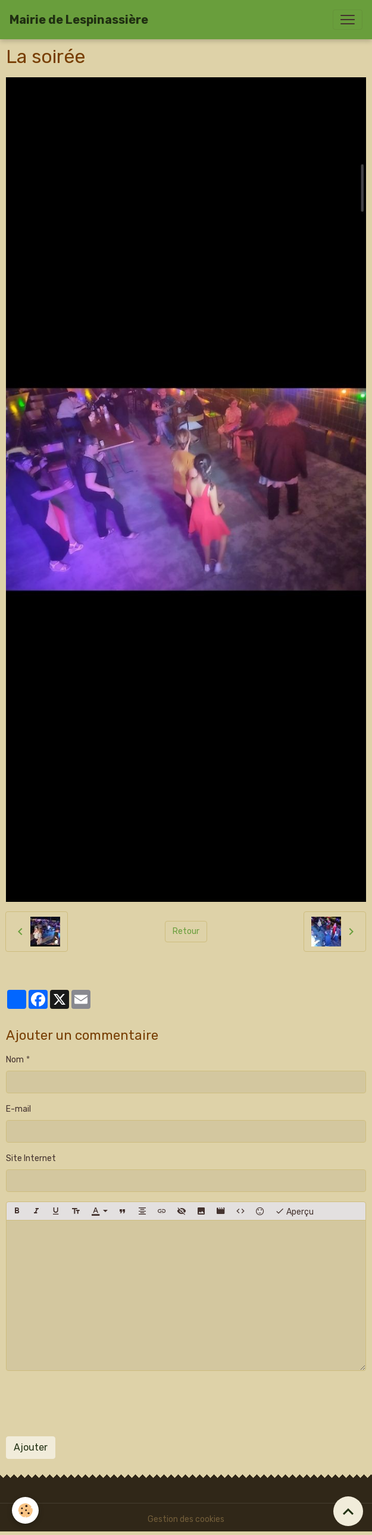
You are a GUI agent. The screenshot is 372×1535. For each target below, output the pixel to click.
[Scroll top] (348, 1511)
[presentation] (96, 1403)
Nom (15, 1060)
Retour (186, 931)
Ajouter (31, 1447)
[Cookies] (25, 1510)
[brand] (79, 20)
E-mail (18, 1109)
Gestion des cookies (186, 1519)
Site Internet (31, 1158)
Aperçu (294, 1211)
